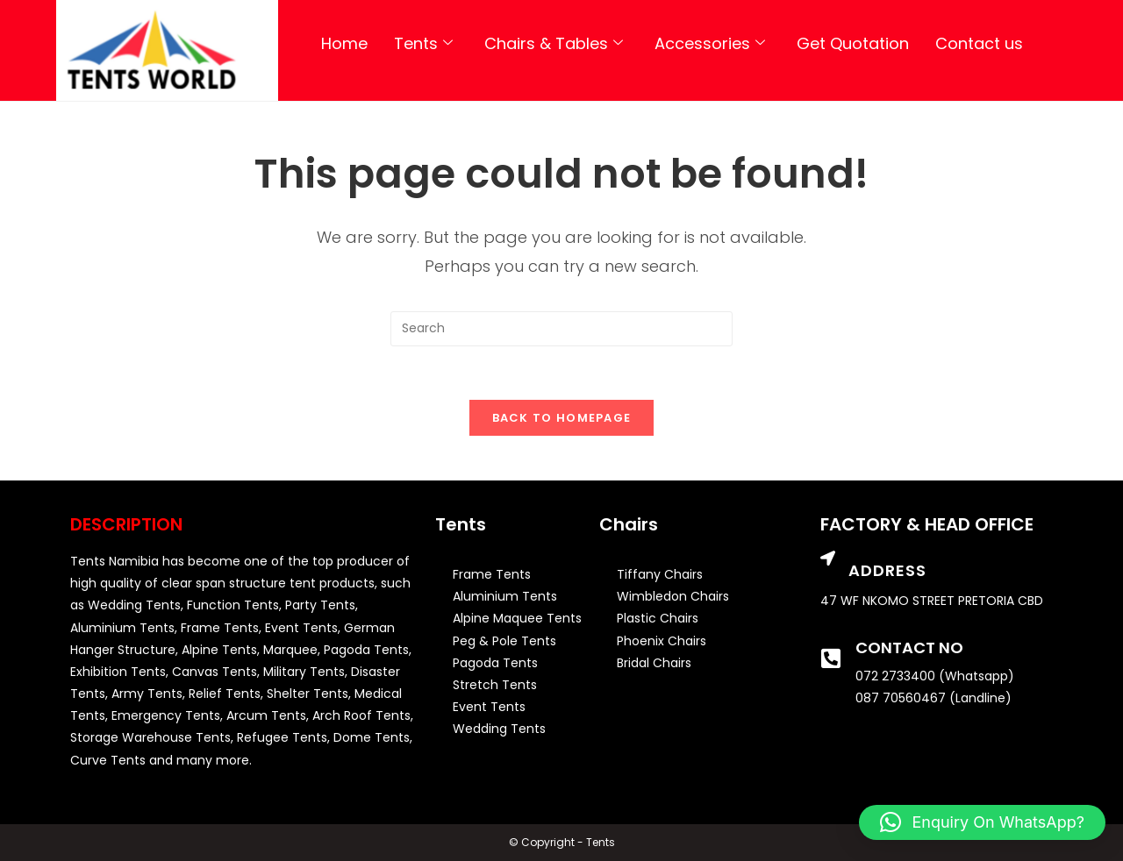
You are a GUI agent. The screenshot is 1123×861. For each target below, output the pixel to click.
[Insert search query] (561, 328)
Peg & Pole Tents (504, 641)
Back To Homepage (562, 417)
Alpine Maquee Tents (517, 618)
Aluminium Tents (505, 596)
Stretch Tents (495, 685)
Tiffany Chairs (660, 574)
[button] (982, 822)
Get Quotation (853, 43)
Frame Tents (492, 574)
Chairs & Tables (553, 43)
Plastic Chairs (657, 618)
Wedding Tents (499, 728)
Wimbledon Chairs (673, 596)
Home (344, 43)
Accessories (709, 43)
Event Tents (489, 706)
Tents (423, 43)
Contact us (979, 43)
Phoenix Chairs (661, 641)
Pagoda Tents (495, 663)
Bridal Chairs (654, 663)
